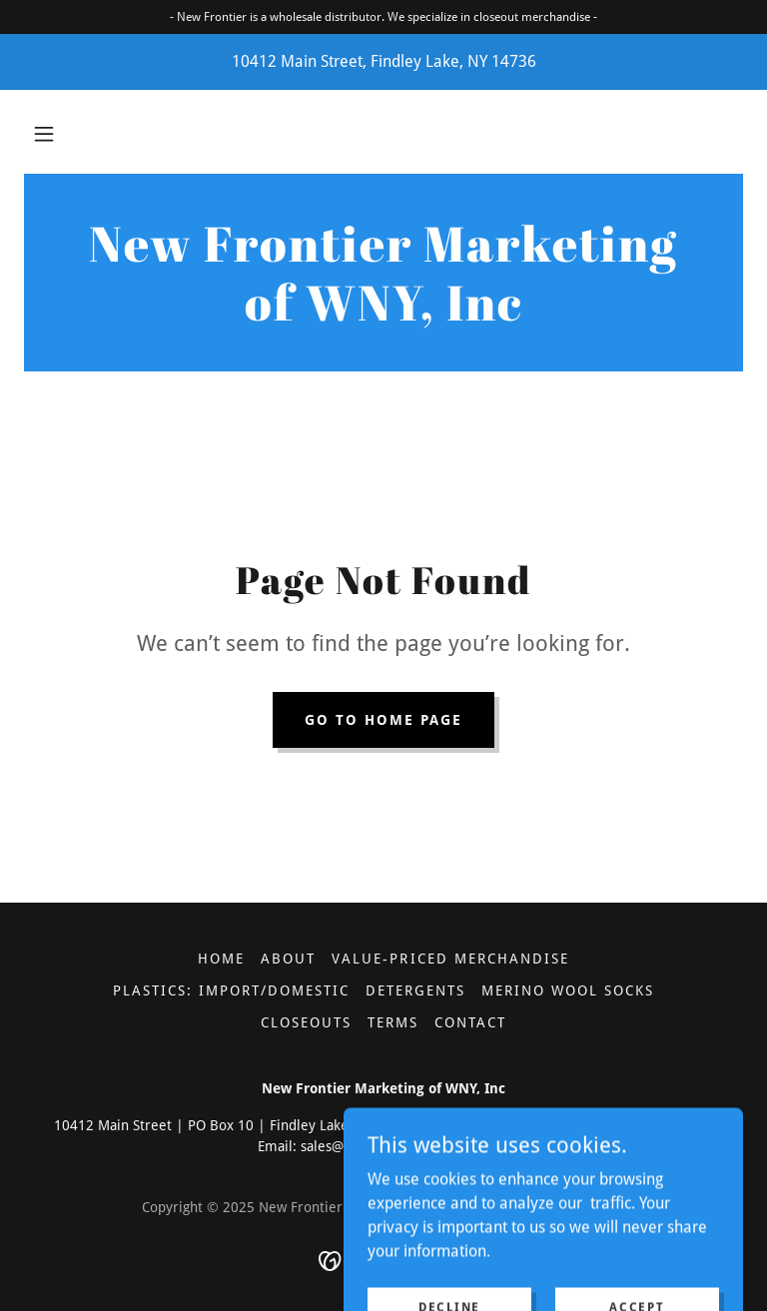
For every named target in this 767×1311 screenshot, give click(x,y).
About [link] (288, 959)
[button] (44, 134)
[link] (383, 315)
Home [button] (221, 959)
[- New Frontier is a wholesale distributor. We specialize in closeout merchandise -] (383, 17)
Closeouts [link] (306, 1022)
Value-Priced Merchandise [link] (450, 959)
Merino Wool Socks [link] (567, 990)
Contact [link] (470, 1022)
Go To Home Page (383, 720)
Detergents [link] (415, 990)
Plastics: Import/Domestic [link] (231, 990)
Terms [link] (393, 1022)
